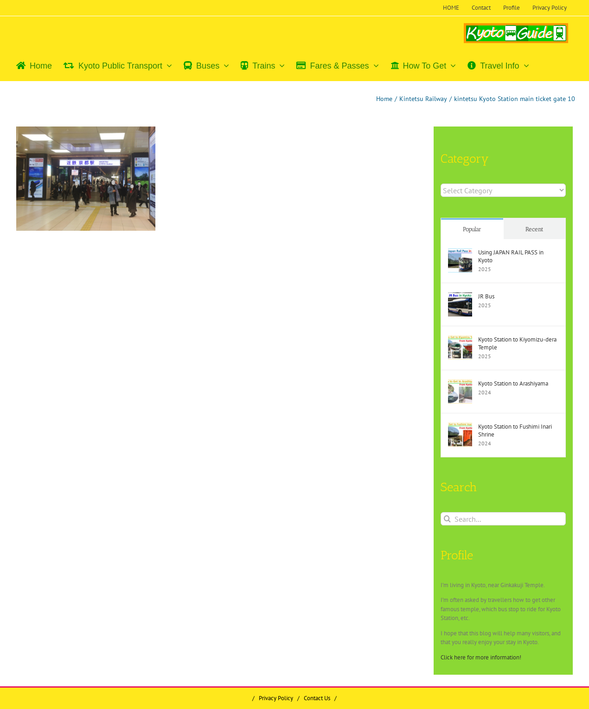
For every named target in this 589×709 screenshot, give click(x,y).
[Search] (447, 518)
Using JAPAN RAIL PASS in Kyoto (511, 256)
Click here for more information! (481, 657)
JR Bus (486, 296)
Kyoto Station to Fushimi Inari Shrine (515, 430)
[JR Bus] (460, 297)
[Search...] (503, 518)
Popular (472, 229)
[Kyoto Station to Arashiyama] (460, 384)
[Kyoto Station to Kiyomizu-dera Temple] (460, 340)
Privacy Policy (276, 698)
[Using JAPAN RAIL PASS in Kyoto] (460, 253)
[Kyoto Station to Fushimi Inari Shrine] (460, 427)
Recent (534, 229)
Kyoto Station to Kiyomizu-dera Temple (517, 343)
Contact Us (317, 698)
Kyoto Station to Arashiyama (513, 383)
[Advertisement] (95, 305)
